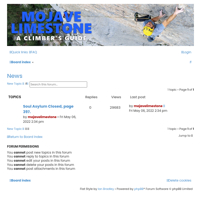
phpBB (138, 189)
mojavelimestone (42, 117)
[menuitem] (33, 52)
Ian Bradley (106, 189)
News (15, 76)
